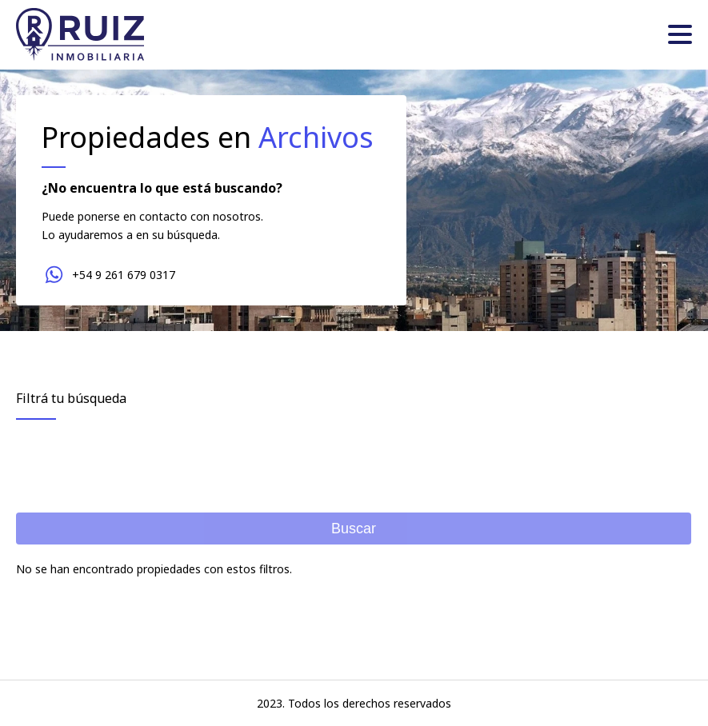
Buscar (353, 529)
